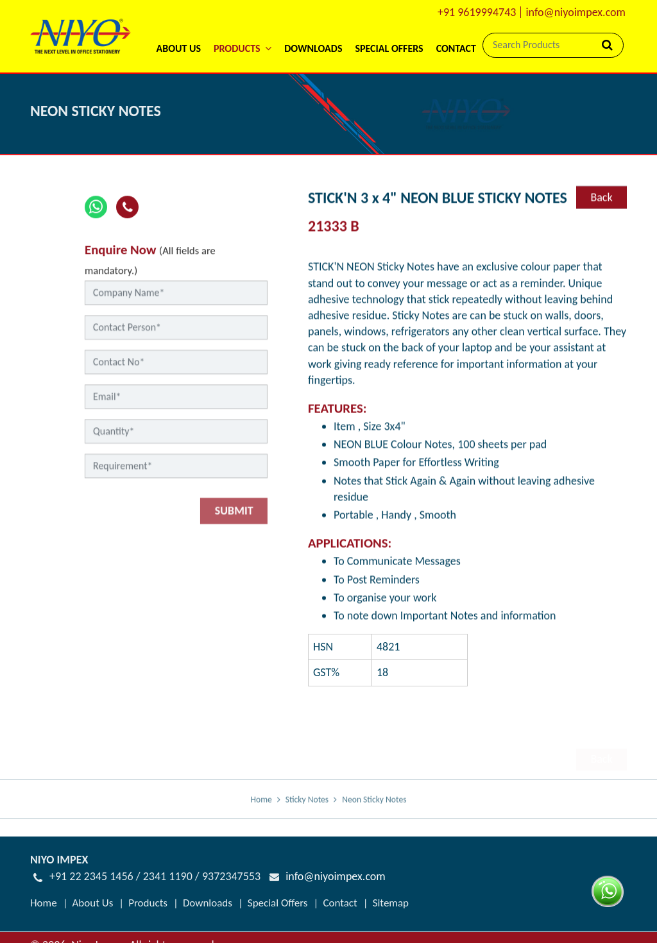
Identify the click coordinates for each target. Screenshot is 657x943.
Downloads (313, 48)
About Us (178, 48)
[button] (242, 32)
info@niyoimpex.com (575, 12)
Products (147, 892)
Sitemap (391, 892)
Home (261, 809)
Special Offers (389, 48)
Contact (456, 48)
